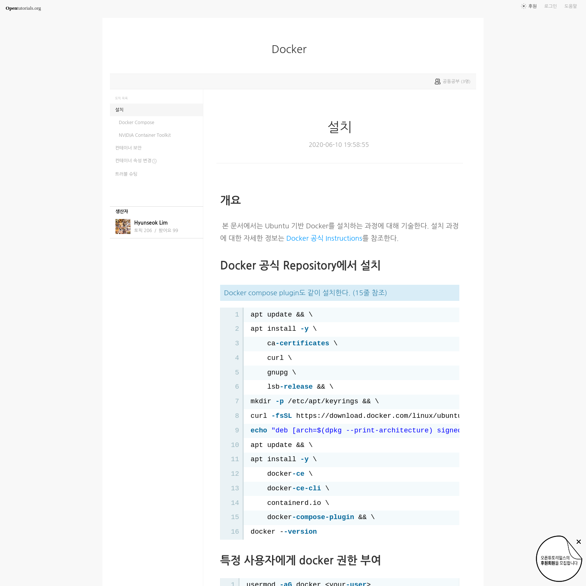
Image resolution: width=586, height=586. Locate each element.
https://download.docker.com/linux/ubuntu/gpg (387, 416)
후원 (532, 6)
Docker (292, 49)
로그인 (550, 6)
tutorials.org (23, 8)
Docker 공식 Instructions (324, 238)
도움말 (570, 6)
